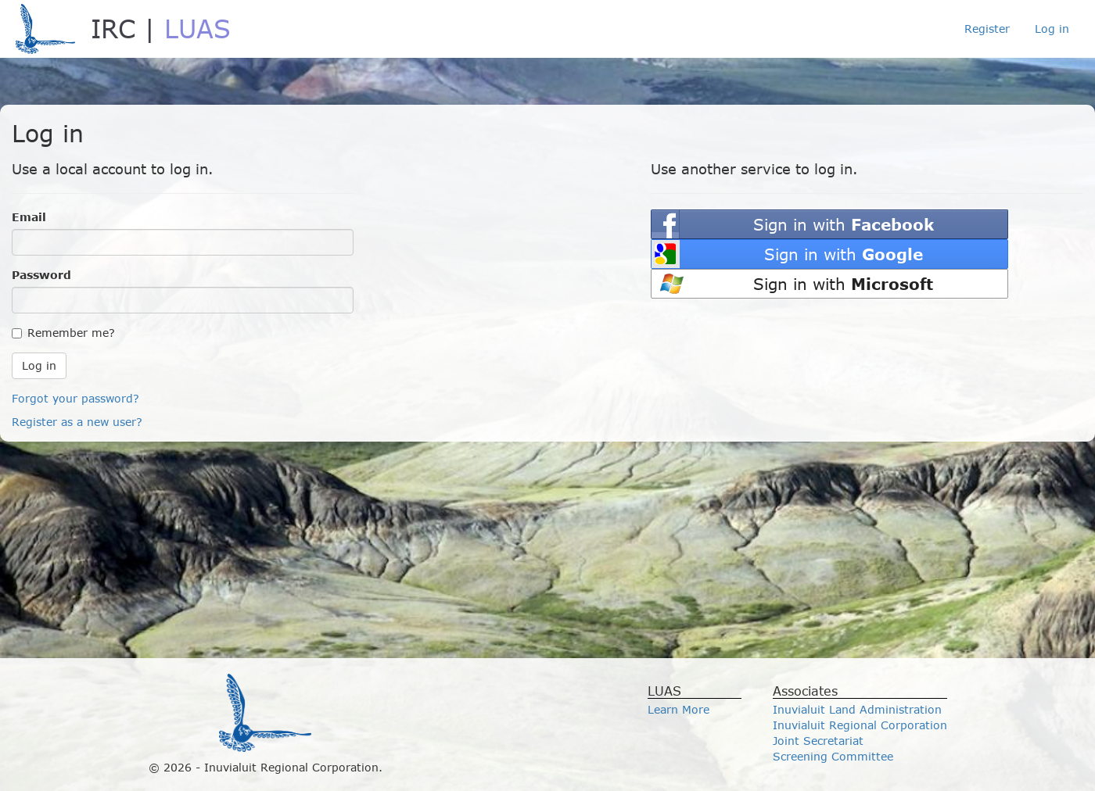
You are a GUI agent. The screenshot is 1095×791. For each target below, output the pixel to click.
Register (987, 28)
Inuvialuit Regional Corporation (860, 725)
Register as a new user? (77, 421)
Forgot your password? (75, 398)
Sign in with (843, 224)
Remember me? (63, 332)
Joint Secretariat (818, 740)
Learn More (678, 709)
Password (41, 274)
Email (29, 217)
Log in (1052, 28)
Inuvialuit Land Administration (857, 709)
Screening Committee (833, 756)
